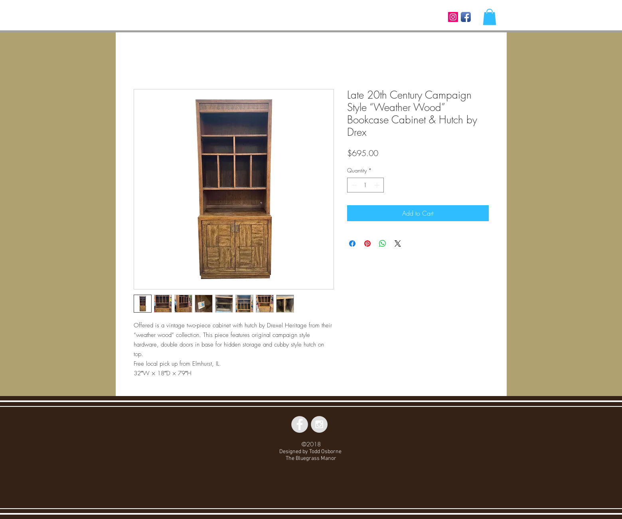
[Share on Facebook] (352, 243)
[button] (489, 17)
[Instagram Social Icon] (453, 17)
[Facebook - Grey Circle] (299, 424)
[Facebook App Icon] (466, 17)
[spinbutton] (365, 185)
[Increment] (378, 185)
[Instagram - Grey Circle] (319, 424)
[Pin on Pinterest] (367, 243)
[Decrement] (353, 185)
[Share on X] (398, 243)
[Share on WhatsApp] (382, 243)
